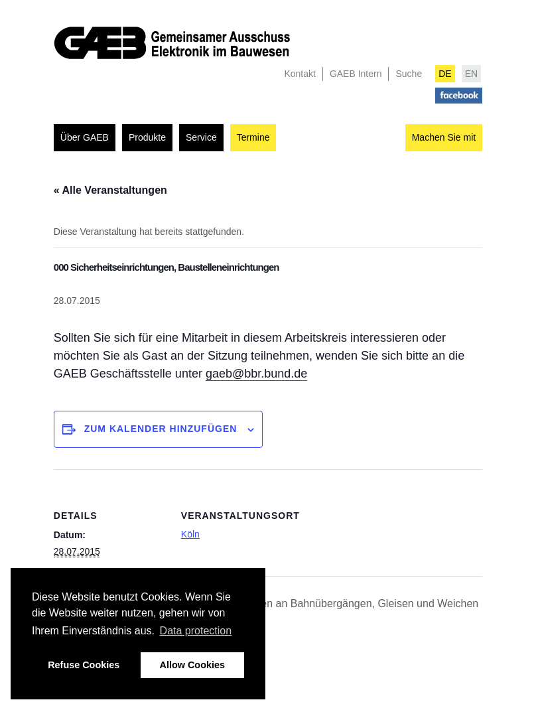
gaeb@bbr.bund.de (256, 373)
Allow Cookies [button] (192, 665)
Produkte (147, 137)
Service (201, 137)
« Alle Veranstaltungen (110, 190)
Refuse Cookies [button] (83, 665)
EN (471, 73)
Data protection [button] (196, 630)
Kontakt (299, 73)
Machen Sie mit (444, 137)
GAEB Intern (356, 73)
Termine (253, 137)
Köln (190, 534)
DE (444, 73)
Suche (408, 73)
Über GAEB (84, 137)
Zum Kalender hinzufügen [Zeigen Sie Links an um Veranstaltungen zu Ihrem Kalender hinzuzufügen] (160, 428)
